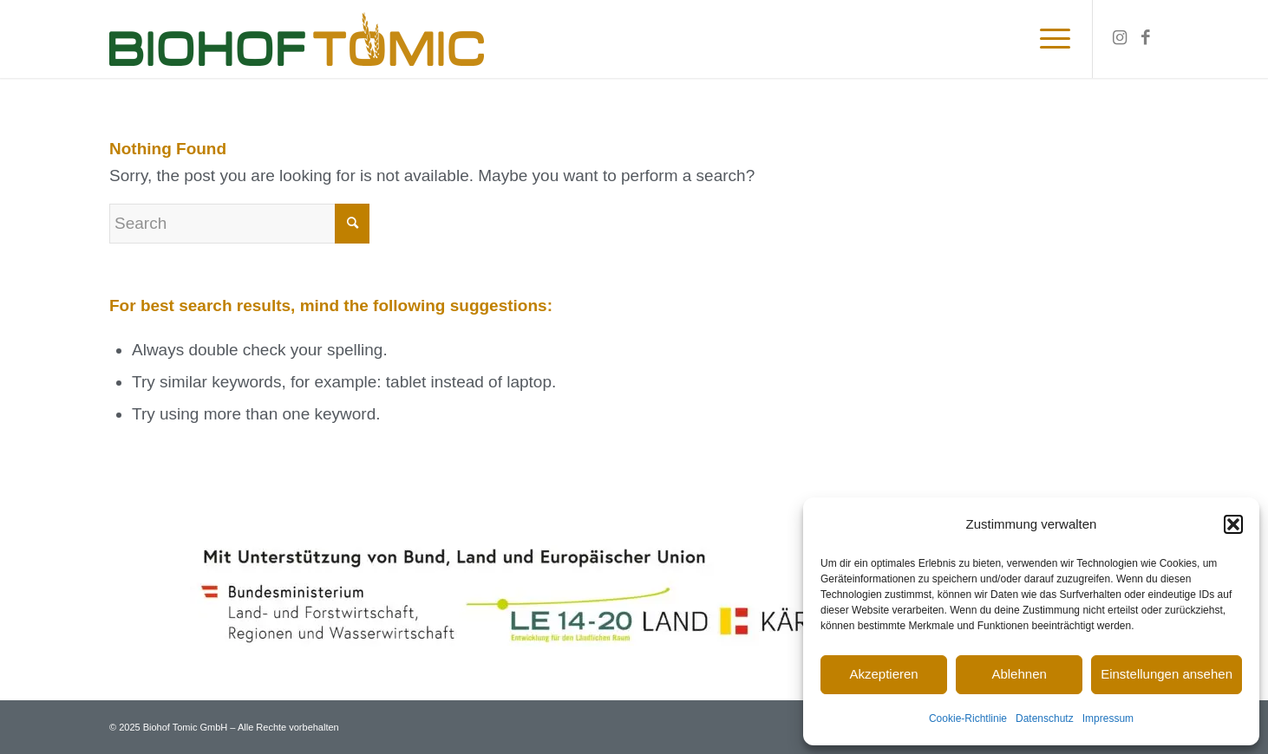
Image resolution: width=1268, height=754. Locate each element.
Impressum (1108, 718)
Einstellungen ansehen (1166, 673)
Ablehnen (1018, 673)
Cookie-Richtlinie (968, 718)
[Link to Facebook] (1146, 38)
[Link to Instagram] (1120, 38)
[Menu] (1049, 39)
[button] (1233, 524)
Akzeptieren (883, 673)
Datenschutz (1045, 718)
